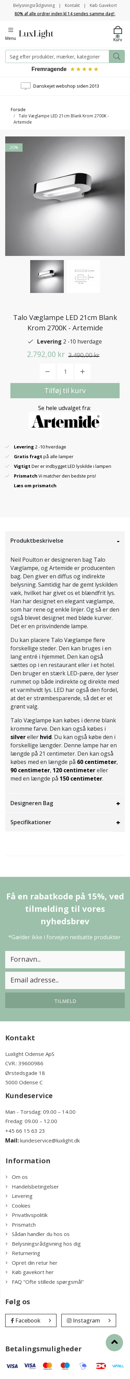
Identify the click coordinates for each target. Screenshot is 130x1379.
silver (18, 737)
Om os (17, 1176)
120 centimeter (74, 770)
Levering (19, 1195)
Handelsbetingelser (32, 1186)
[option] (47, 276)
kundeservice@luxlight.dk (50, 1140)
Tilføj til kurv (65, 390)
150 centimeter (81, 778)
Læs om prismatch (35, 485)
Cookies (18, 1205)
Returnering (23, 1252)
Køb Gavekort (103, 5)
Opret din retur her (32, 1262)
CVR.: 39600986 (24, 1063)
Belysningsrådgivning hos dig (43, 1243)
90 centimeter (30, 770)
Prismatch (21, 1224)
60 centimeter (96, 762)
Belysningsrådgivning (34, 5)
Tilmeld (65, 1000)
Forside (18, 110)
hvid (46, 737)
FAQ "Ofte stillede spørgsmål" (45, 1281)
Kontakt (72, 5)
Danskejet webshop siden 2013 (66, 86)
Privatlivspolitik (26, 1214)
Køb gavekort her (30, 1272)
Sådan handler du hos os (38, 1233)
